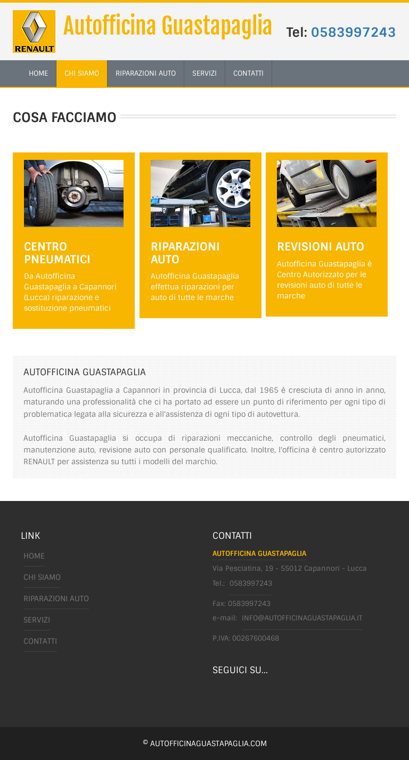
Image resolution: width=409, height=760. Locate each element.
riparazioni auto (146, 73)
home (38, 73)
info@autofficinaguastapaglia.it (302, 617)
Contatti (40, 641)
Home (34, 556)
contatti (248, 73)
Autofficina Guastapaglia (168, 26)
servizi (204, 73)
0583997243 (353, 32)
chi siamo (81, 73)
